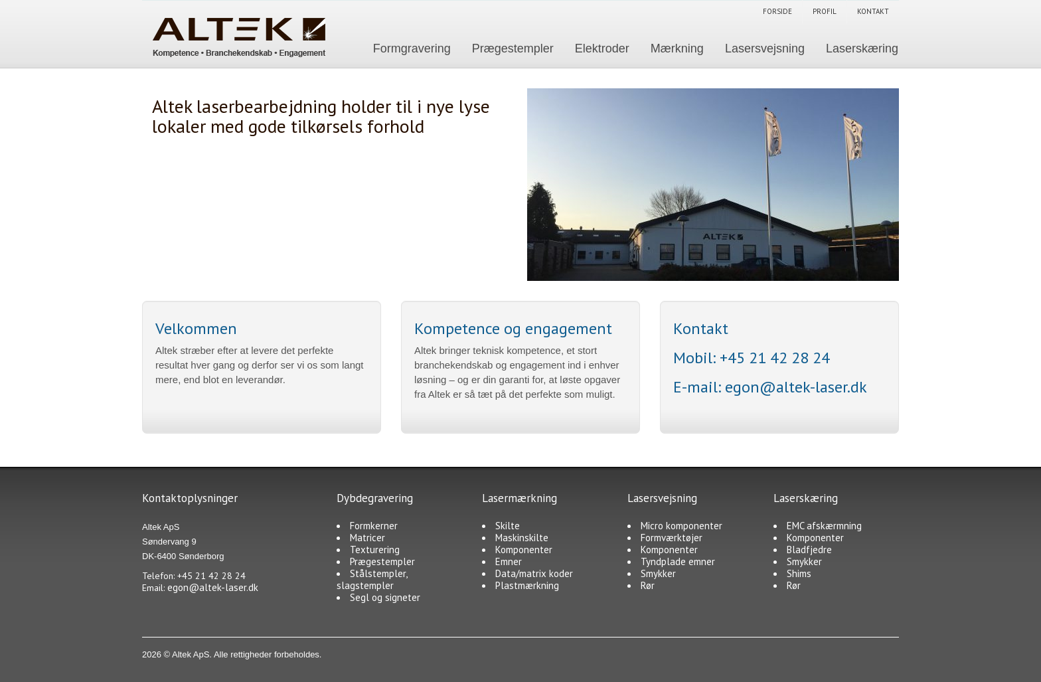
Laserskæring (862, 48)
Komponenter (523, 549)
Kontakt (873, 11)
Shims (799, 573)
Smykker (658, 573)
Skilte (507, 525)
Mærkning (677, 48)
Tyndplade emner (678, 561)
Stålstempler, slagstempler (372, 579)
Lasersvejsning (765, 48)
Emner (508, 561)
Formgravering (412, 48)
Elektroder (602, 48)
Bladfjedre (809, 549)
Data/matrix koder (534, 573)
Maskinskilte (521, 537)
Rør (648, 585)
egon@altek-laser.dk (796, 387)
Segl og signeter (385, 597)
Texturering (375, 549)
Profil (825, 11)
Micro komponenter (681, 525)
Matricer (367, 537)
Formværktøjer (671, 537)
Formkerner (374, 525)
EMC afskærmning (824, 525)
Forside (777, 11)
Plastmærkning (527, 585)
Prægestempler (513, 48)
